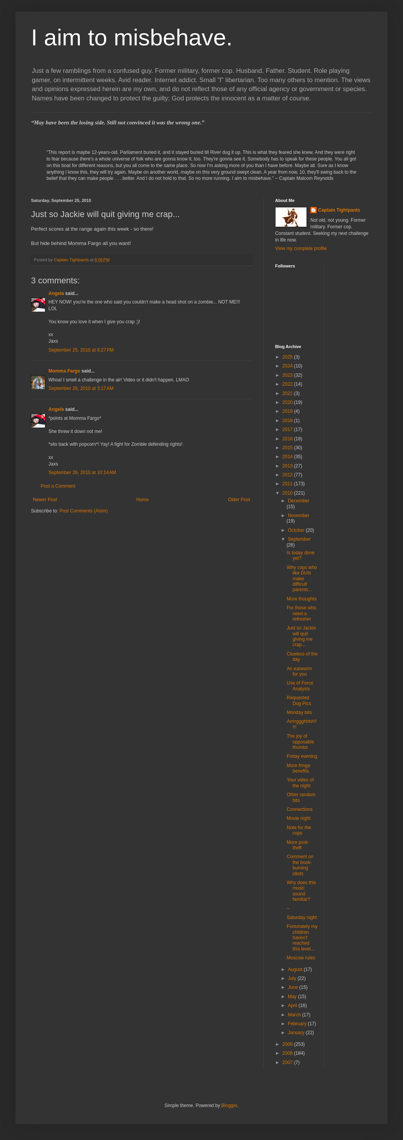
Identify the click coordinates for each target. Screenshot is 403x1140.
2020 (288, 402)
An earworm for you (299, 671)
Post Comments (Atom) (83, 511)
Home (142, 499)
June (293, 987)
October (297, 530)
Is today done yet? (301, 555)
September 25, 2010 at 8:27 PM (81, 350)
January (297, 1032)
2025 (288, 357)
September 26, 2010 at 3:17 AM (81, 388)
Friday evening (302, 756)
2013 (288, 466)
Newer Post (45, 499)
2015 (288, 447)
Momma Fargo (64, 371)
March (295, 1015)
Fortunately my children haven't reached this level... (302, 938)
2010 (288, 493)
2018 (288, 420)
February (298, 1023)
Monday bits (299, 712)
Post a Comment (58, 486)
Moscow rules (301, 958)
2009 (288, 1044)
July (293, 978)
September (299, 539)
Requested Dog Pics (299, 700)
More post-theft (298, 845)
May (293, 996)
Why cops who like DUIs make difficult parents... (302, 579)
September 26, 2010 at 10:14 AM (82, 472)
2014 (288, 456)
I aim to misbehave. (131, 37)
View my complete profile (301, 248)
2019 (288, 411)
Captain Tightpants (339, 210)
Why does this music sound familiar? (301, 891)
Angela (56, 293)
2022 (288, 384)
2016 (288, 439)
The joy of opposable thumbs (300, 741)
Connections (300, 809)
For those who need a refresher (301, 613)
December (298, 501)
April (293, 1005)
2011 (288, 483)
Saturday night (302, 917)
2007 (288, 1062)
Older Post (239, 499)
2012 (288, 475)
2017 (288, 429)
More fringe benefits (298, 768)
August (296, 969)
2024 (288, 366)
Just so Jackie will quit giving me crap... (301, 636)
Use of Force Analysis (300, 685)
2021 (288, 393)
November (298, 515)
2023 (288, 375)
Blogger (229, 1105)
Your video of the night (300, 782)
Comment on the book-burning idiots (300, 865)
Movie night (298, 818)
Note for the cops (299, 830)
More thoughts (302, 599)
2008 (288, 1053)
